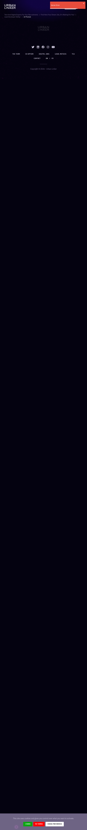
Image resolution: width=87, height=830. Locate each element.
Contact (37, 58)
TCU (73, 54)
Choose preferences (54, 824)
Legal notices (60, 54)
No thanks (39, 824)
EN (47, 58)
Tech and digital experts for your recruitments (21, 15)
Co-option (29, 54)
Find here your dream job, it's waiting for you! (57, 15)
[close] (84, 3)
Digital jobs (44, 54)
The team (16, 54)
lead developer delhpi (12, 17)
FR (52, 58)
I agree (27, 824)
